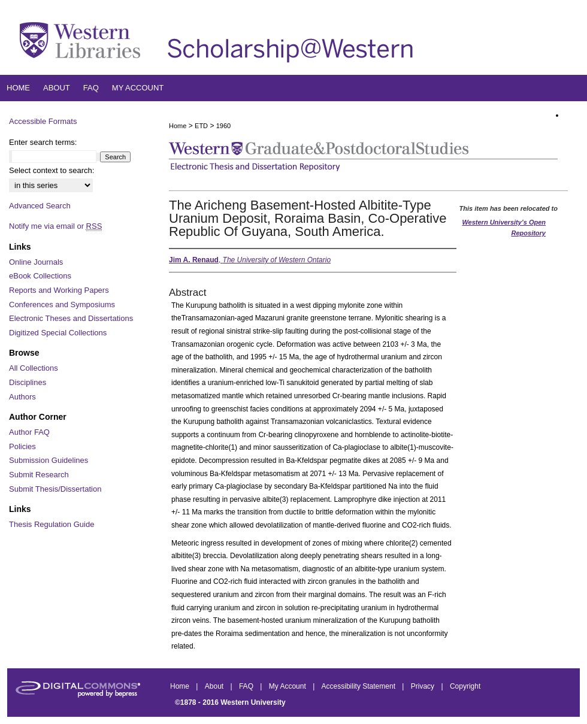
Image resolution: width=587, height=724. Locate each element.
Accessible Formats (43, 121)
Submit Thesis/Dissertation (55, 488)
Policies (22, 446)
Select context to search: (51, 170)
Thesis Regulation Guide (51, 524)
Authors (22, 396)
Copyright (465, 686)
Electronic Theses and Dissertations (71, 318)
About (215, 686)
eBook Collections (40, 275)
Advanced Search (40, 205)
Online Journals (36, 262)
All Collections (33, 367)
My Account (288, 686)
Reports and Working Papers (59, 290)
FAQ (247, 686)
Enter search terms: (43, 142)
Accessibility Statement (360, 686)
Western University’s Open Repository (504, 228)
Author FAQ (29, 432)
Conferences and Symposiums (62, 304)
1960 (223, 125)
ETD (201, 125)
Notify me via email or (55, 226)
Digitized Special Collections (58, 332)
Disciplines (27, 382)
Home (177, 125)
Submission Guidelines (48, 460)
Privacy (424, 686)
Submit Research (39, 474)
